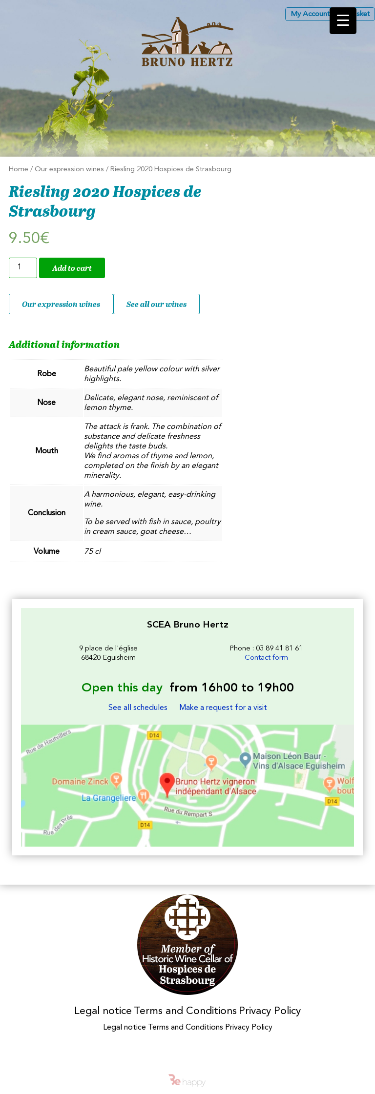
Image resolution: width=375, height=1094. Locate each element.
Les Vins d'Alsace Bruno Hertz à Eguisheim (187, 41)
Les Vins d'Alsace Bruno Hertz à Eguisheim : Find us (187, 786)
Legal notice (103, 1011)
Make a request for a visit (223, 708)
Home (18, 169)
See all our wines (156, 304)
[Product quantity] (23, 268)
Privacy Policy (270, 1011)
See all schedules (137, 708)
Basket (359, 14)
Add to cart (72, 268)
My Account (310, 14)
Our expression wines (69, 169)
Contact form (266, 658)
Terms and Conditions (185, 1011)
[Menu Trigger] (343, 20)
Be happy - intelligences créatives (187, 1080)
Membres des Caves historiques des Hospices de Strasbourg (187, 944)
